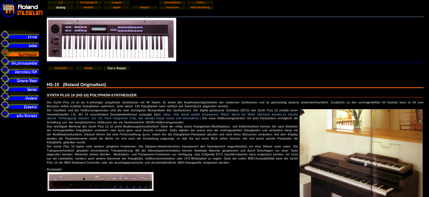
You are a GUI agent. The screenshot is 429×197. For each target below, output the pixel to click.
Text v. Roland (117, 68)
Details (89, 68)
